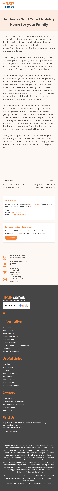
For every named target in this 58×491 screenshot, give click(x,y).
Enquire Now (7, 410)
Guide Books (7, 376)
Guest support (9, 476)
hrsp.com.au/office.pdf (36, 453)
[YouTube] (4, 313)
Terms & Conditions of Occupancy (16, 345)
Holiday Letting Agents (11, 407)
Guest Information (10, 373)
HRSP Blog (6, 364)
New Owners (7, 398)
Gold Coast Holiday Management (15, 404)
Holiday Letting (8, 339)
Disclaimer (30, 481)
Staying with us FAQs (10, 342)
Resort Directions (9, 382)
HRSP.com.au (21, 445)
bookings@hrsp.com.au (18, 214)
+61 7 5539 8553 (34, 204)
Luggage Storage (9, 379)
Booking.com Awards (10, 336)
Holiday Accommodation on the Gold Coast (15, 184)
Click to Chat (16, 212)
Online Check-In (9, 367)
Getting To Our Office (11, 351)
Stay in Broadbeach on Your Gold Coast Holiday (43, 184)
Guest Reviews (8, 330)
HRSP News (29, 15)
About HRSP (7, 327)
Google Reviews (8, 333)
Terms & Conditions (35, 472)
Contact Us (7, 348)
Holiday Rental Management (13, 401)
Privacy (51, 478)
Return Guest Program (11, 385)
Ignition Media (47, 483)
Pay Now (6, 370)
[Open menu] (52, 5)
